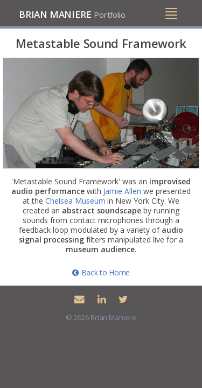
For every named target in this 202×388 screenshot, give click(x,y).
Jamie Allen (122, 191)
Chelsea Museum (75, 201)
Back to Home (101, 272)
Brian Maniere (72, 14)
